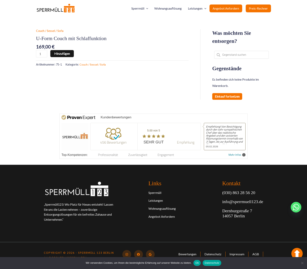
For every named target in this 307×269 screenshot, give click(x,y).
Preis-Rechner (258, 8)
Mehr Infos (237, 155)
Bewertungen (187, 254)
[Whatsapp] (296, 207)
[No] (302, 263)
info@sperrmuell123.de (242, 201)
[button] (146, 8)
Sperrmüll (139, 8)
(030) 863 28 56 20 (238, 192)
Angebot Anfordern (226, 8)
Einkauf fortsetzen (227, 96)
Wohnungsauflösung (168, 8)
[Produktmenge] (41, 53)
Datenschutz (212, 254)
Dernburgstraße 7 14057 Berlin (237, 213)
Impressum (236, 254)
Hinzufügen (62, 53)
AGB (255, 254)
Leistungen (197, 8)
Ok (197, 262)
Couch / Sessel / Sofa (50, 30)
